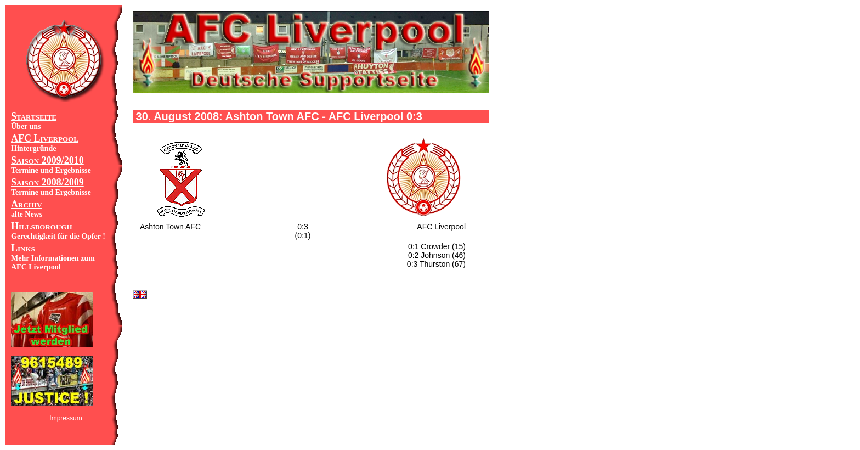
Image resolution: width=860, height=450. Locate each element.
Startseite (33, 116)
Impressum (65, 418)
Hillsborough (41, 226)
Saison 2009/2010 (47, 160)
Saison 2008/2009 (47, 182)
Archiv (26, 204)
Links (23, 248)
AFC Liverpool (44, 138)
